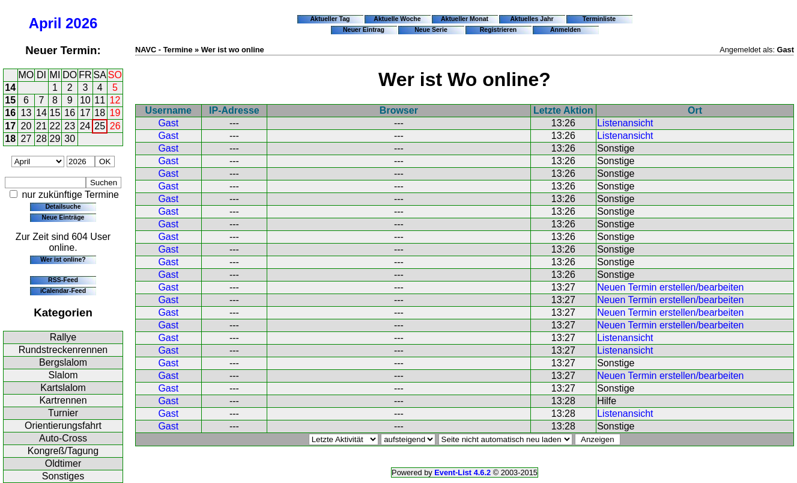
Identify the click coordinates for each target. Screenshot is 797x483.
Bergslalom (63, 362)
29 (55, 139)
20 (26, 126)
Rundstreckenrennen (63, 350)
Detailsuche (62, 206)
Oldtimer (63, 463)
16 (10, 113)
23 (69, 126)
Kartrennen (62, 400)
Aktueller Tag (330, 18)
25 (99, 126)
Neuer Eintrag (363, 29)
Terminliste (599, 18)
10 (85, 100)
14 (10, 87)
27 (26, 139)
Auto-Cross (63, 438)
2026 (81, 23)
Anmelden (565, 29)
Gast (168, 123)
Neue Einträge (63, 217)
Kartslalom (63, 388)
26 (115, 126)
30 (69, 139)
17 (85, 113)
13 (26, 113)
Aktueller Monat (464, 18)
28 (41, 139)
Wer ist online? (62, 259)
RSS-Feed (63, 279)
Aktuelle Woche (397, 18)
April (45, 23)
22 (55, 126)
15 (10, 100)
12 (115, 100)
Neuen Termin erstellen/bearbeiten (670, 287)
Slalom (63, 375)
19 (115, 113)
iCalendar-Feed (63, 290)
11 (99, 100)
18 (99, 113)
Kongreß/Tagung (63, 451)
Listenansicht (625, 123)
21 (41, 126)
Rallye (63, 337)
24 (85, 126)
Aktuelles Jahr (531, 18)
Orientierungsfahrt (63, 425)
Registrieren (498, 29)
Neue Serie (430, 29)
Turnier (63, 413)
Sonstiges (63, 476)
